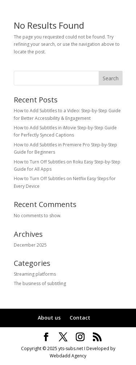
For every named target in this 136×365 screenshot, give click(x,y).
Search (111, 78)
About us (49, 317)
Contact (80, 317)
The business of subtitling (40, 283)
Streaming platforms (35, 274)
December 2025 (30, 245)
